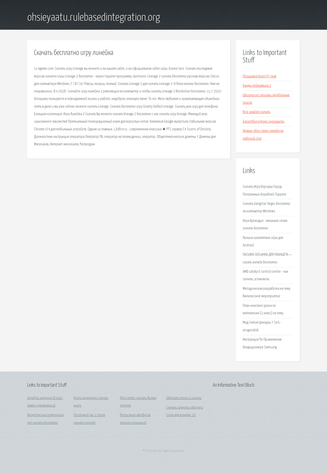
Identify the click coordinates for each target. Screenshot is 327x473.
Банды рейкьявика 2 (257, 86)
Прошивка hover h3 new (259, 76)
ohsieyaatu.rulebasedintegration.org (93, 17)
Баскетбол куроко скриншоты (263, 122)
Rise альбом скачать (256, 112)
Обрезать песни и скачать (183, 398)
